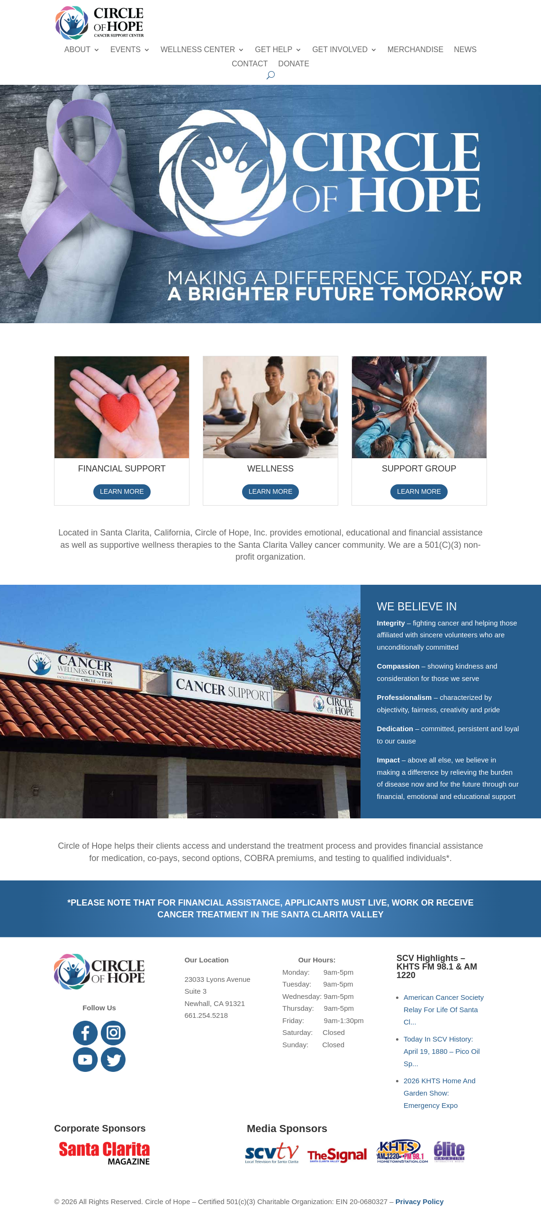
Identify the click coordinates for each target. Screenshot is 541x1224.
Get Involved (340, 50)
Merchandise (415, 50)
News (465, 50)
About (77, 50)
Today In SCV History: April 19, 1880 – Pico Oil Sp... (442, 1051)
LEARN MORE (122, 491)
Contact (250, 64)
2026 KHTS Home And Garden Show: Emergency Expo (440, 1093)
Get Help (273, 50)
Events (125, 50)
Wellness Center (198, 50)
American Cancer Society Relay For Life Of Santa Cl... (444, 1009)
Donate (293, 64)
